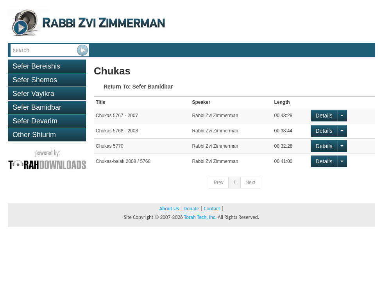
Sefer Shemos (35, 80)
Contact (212, 208)
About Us (169, 208)
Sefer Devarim (35, 121)
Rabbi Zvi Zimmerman (215, 115)
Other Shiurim (34, 135)
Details (324, 115)
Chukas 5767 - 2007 (117, 115)
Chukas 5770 (109, 146)
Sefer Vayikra (33, 94)
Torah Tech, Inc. (200, 217)
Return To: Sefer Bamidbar (138, 86)
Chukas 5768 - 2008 (117, 131)
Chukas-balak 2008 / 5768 (123, 161)
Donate (191, 208)
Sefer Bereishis (36, 66)
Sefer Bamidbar (37, 107)
